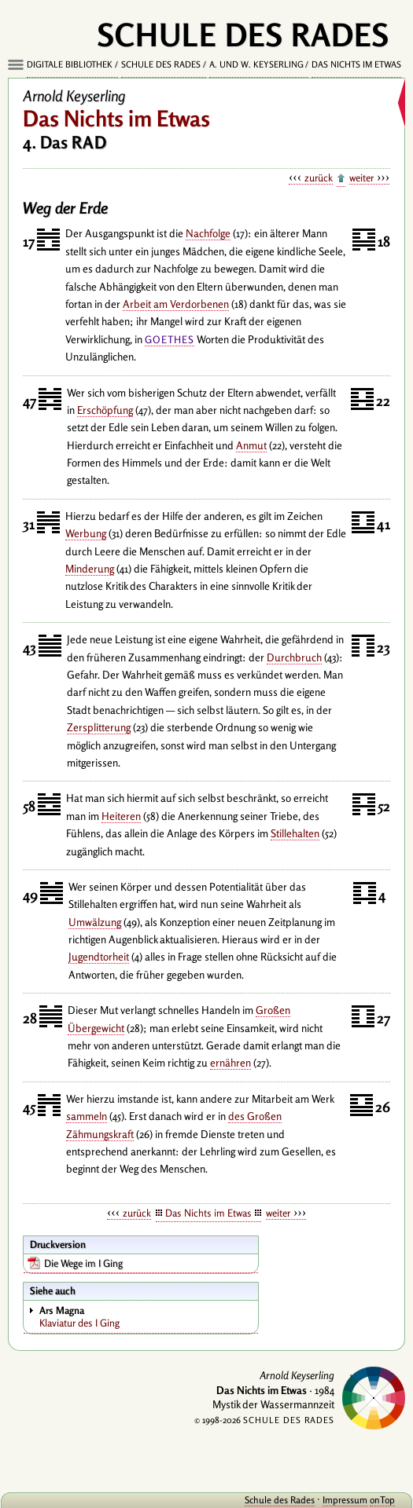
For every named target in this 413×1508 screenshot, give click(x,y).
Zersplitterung (99, 727)
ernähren (230, 1062)
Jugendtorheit (98, 956)
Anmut (251, 445)
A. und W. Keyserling (256, 64)
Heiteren (121, 816)
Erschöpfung (105, 410)
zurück (318, 177)
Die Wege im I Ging (83, 1263)
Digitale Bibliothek (69, 64)
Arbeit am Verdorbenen (176, 304)
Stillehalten (295, 833)
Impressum (345, 1500)
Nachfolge (208, 233)
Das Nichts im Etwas (356, 64)
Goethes (169, 339)
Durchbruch (294, 657)
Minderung (89, 568)
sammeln (86, 1116)
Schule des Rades (161, 64)
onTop (382, 1500)
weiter (361, 177)
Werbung (85, 533)
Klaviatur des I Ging (148, 1316)
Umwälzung (94, 922)
